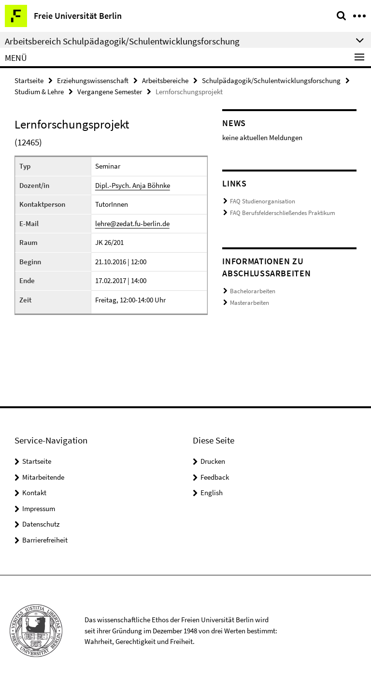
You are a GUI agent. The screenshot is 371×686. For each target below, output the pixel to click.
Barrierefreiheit (45, 539)
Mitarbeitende (43, 477)
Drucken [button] (212, 461)
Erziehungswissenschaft (92, 80)
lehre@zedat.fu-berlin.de (132, 223)
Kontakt (34, 492)
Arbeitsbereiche (165, 80)
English (211, 492)
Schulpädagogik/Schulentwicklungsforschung (271, 80)
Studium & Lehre (39, 91)
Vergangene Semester (109, 91)
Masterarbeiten (249, 303)
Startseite (28, 80)
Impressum (38, 508)
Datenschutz (40, 524)
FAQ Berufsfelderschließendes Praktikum (282, 213)
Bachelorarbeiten (252, 291)
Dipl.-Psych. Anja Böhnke (132, 185)
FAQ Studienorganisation (262, 201)
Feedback (214, 477)
